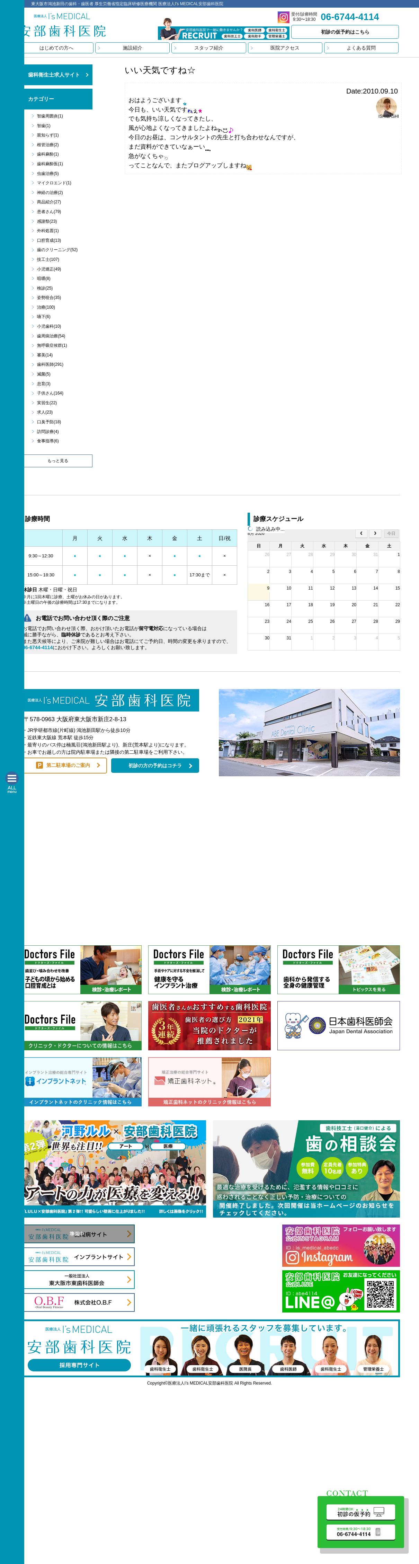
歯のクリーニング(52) (57, 249)
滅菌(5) (44, 374)
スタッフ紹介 (208, 48)
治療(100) (46, 307)
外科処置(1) (48, 230)
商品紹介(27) (49, 202)
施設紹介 (132, 48)
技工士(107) (48, 259)
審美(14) (45, 355)
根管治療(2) (48, 144)
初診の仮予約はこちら (345, 32)
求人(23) (45, 412)
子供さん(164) (50, 393)
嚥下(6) (44, 316)
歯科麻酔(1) (48, 154)
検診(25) (45, 288)
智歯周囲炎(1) (50, 116)
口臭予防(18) (49, 421)
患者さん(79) (49, 211)
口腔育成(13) (49, 240)
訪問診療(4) (48, 431)
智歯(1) (44, 125)
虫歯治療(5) (48, 173)
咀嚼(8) (44, 278)
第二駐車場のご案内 (68, 765)
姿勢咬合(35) (49, 297)
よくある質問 (361, 48)
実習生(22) (47, 402)
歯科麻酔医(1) (50, 163)
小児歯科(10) (49, 326)
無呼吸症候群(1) (52, 345)
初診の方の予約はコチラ (155, 765)
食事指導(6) (48, 441)
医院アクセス (285, 48)
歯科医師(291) (50, 364)
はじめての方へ (56, 48)
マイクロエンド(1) (54, 182)
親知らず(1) (48, 135)
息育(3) (44, 383)
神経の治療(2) (50, 192)
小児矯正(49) (49, 269)
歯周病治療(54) (51, 336)
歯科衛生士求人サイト (54, 75)
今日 (391, 533)
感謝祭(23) (47, 221)
